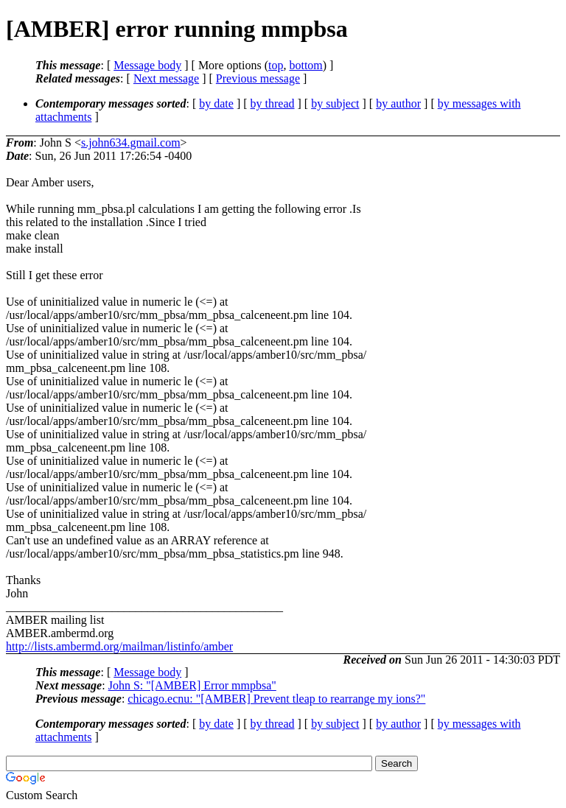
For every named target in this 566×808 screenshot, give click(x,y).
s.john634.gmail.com (131, 142)
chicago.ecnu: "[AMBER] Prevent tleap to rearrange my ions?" (276, 698)
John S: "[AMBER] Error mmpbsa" (192, 685)
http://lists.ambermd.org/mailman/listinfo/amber (119, 646)
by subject (335, 103)
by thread (273, 103)
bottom (305, 65)
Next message (166, 78)
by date (216, 103)
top (275, 65)
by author (398, 103)
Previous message (258, 78)
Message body (147, 65)
